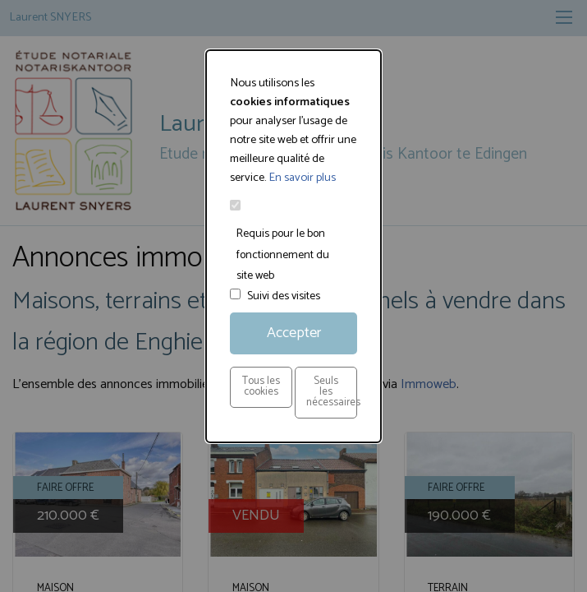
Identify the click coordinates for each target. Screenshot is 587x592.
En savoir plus (302, 177)
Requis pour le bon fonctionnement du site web (282, 254)
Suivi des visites (283, 296)
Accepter (294, 333)
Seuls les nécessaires (331, 391)
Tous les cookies (261, 386)
